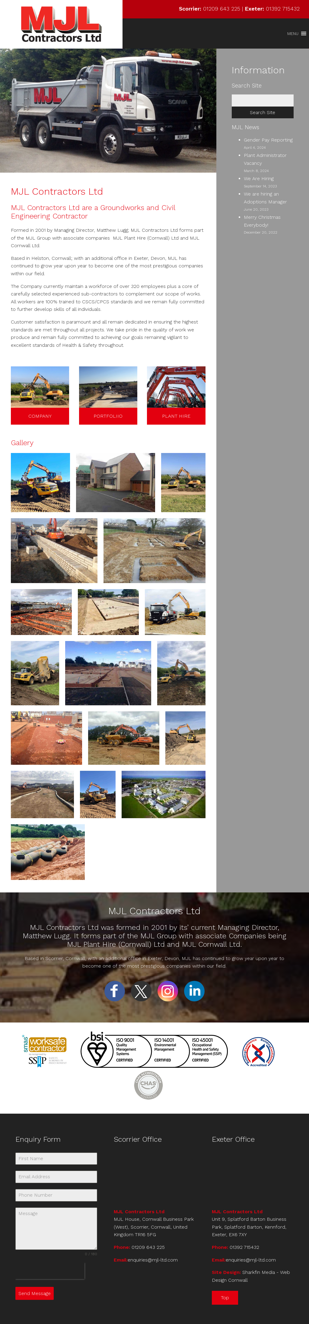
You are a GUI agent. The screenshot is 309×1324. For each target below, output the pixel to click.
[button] (292, 33)
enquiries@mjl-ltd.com (153, 1260)
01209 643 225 (221, 8)
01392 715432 (283, 8)
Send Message (34, 1293)
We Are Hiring (259, 178)
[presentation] (49, 1271)
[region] (108, 111)
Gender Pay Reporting (268, 140)
